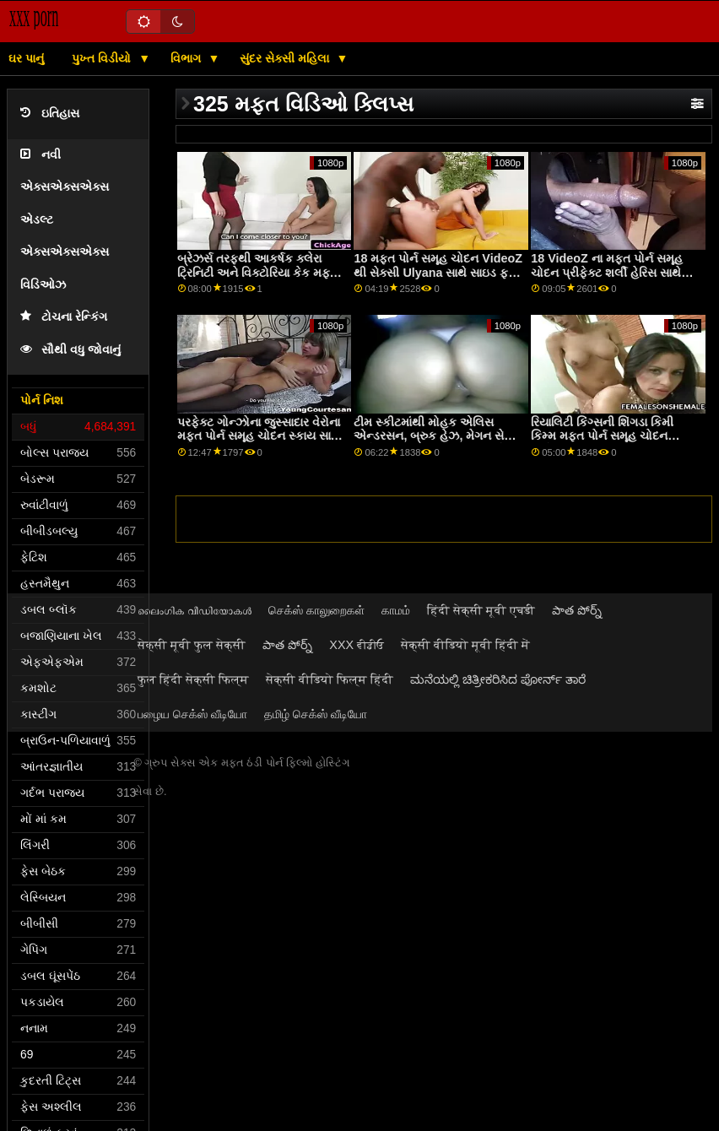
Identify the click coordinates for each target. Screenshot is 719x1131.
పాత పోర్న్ (577, 610)
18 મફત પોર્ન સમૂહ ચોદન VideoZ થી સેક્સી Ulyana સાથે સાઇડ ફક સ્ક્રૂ (438, 272)
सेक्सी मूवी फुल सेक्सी (192, 645)
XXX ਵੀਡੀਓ (356, 645)
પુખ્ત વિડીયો (103, 58)
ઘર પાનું (26, 58)
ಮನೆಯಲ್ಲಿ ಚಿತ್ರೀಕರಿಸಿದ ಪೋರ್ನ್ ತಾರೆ (498, 679)
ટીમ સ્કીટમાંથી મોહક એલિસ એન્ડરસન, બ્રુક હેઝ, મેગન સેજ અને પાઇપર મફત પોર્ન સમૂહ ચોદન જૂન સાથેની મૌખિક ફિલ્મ (437, 443)
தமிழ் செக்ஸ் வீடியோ (315, 714)
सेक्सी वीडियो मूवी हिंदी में (465, 645)
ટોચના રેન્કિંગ (63, 317)
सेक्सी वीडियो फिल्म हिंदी (329, 679)
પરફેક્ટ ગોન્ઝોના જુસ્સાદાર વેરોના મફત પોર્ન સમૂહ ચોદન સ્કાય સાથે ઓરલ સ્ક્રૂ (258, 436)
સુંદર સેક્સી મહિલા (286, 58)
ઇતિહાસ (49, 113)
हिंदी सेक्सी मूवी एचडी (481, 610)
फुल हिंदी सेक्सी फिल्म (193, 679)
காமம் (395, 610)
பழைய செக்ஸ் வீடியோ (192, 714)
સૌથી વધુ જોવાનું (70, 350)
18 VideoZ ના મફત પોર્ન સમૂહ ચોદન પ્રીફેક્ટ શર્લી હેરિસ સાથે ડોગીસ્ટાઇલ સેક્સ (607, 272)
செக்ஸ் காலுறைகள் (316, 610)
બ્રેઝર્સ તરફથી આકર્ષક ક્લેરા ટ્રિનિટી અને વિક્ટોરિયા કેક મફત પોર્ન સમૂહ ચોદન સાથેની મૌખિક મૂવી (257, 279)
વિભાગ (187, 58)
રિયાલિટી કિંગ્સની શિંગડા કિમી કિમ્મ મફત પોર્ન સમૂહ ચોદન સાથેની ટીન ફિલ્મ (602, 436)
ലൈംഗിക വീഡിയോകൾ (194, 610)
